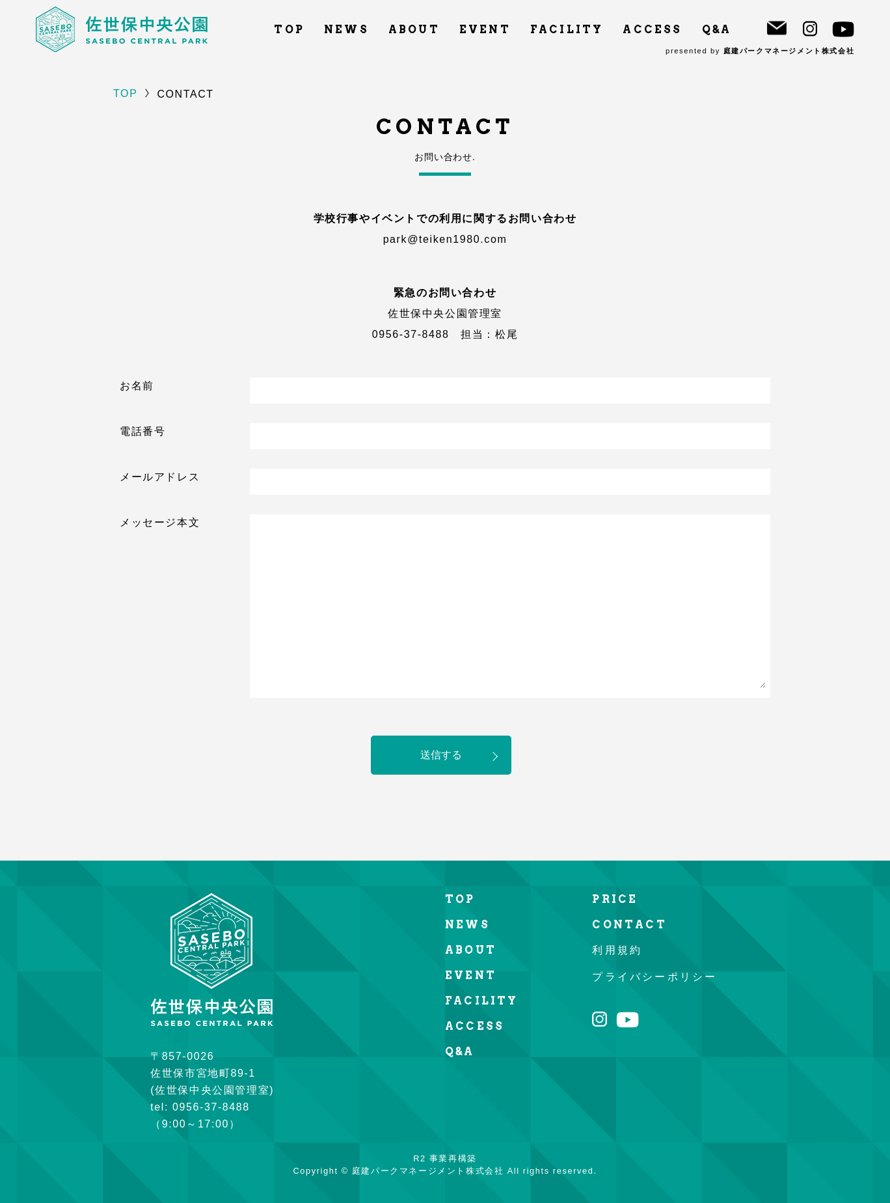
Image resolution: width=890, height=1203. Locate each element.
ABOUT (414, 29)
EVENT (485, 29)
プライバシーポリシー (654, 976)
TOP (289, 29)
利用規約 (617, 950)
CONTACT (629, 925)
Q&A (717, 29)
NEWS (346, 29)
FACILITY (567, 29)
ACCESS (652, 29)
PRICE (615, 899)
